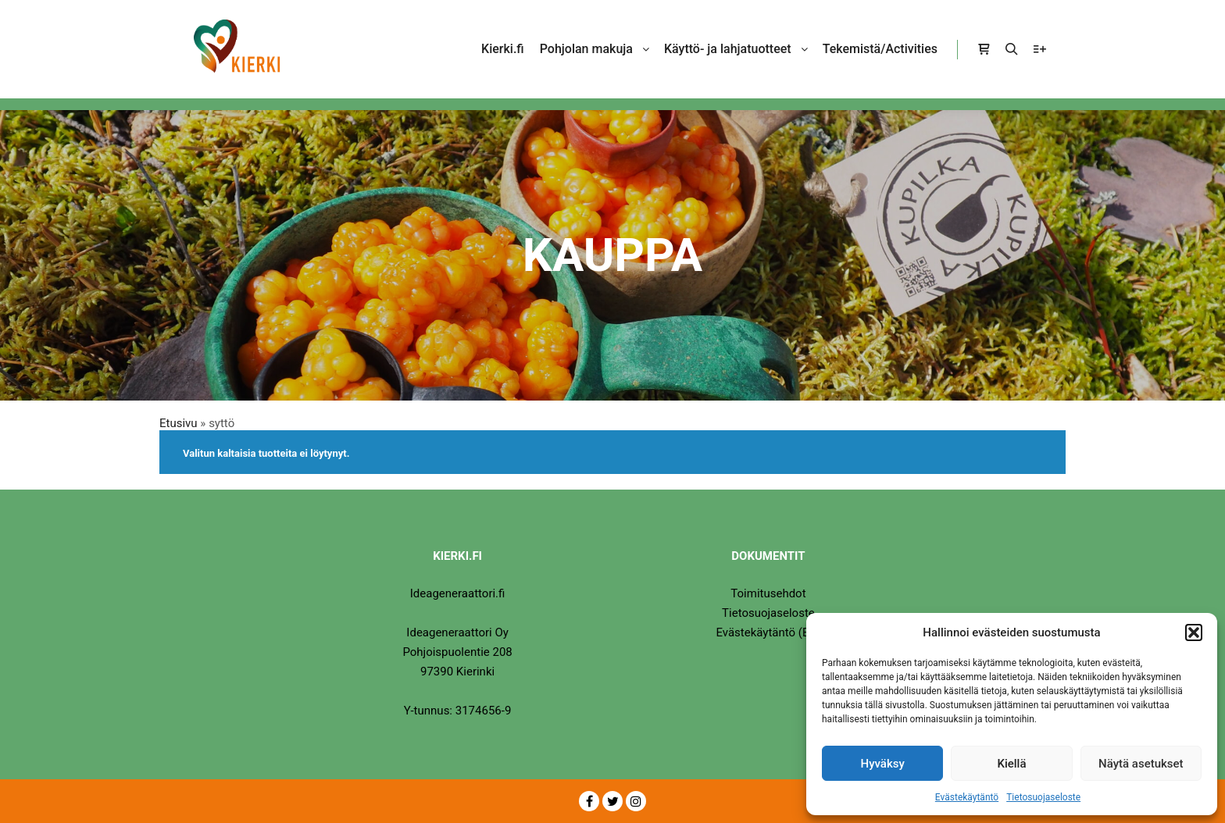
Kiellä (1011, 764)
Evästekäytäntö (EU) (768, 632)
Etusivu (178, 423)
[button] (1194, 632)
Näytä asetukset (1141, 764)
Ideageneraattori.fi (457, 593)
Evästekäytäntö (966, 797)
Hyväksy (883, 764)
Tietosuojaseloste (1043, 797)
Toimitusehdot (767, 593)
